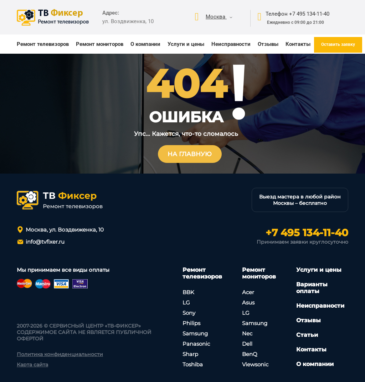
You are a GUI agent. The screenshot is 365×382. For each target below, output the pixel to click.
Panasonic (196, 343)
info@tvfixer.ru (45, 241)
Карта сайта (32, 364)
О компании (145, 44)
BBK (188, 292)
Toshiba (192, 364)
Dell (247, 343)
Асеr (248, 292)
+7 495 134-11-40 (307, 233)
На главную (190, 154)
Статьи (307, 334)
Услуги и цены (186, 44)
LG (186, 302)
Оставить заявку (338, 44)
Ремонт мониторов (99, 44)
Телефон (297, 14)
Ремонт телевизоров (43, 44)
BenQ (249, 354)
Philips (191, 323)
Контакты (298, 44)
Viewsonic (255, 364)
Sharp (190, 354)
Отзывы (268, 44)
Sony (188, 312)
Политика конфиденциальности (60, 354)
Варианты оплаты (312, 288)
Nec (247, 333)
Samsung (195, 333)
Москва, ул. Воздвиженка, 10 (65, 229)
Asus (248, 302)
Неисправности (231, 44)
